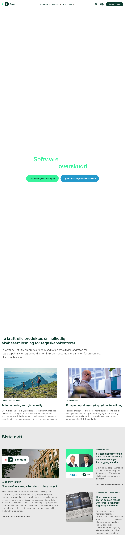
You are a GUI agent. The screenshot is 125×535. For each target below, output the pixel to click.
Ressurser (67, 4)
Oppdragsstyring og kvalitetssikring (80, 178)
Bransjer (55, 4)
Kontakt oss (114, 4)
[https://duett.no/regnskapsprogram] (30, 393)
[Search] (95, 4)
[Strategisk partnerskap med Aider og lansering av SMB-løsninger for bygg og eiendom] (94, 468)
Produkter (43, 4)
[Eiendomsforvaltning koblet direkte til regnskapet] (30, 484)
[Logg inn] (101, 4)
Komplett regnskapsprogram (42, 178)
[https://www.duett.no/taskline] (94, 393)
